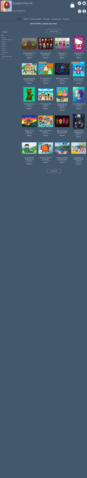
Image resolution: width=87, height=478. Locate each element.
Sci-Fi (3, 54)
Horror (3, 48)
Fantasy (4, 44)
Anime (3, 37)
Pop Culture (5, 52)
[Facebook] (84, 11)
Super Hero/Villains (7, 56)
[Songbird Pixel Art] (25, 3)
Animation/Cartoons (7, 39)
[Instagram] (79, 11)
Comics (4, 41)
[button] (72, 5)
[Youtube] (84, 3)
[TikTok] (79, 3)
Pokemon (4, 50)
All (2, 35)
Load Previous (54, 31)
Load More (54, 171)
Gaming (4, 46)
